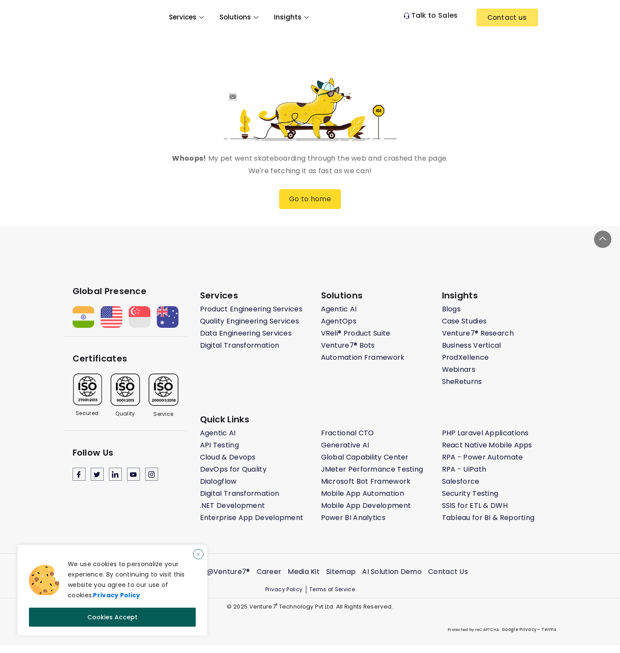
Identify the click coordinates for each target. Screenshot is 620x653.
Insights (291, 17)
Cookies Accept (112, 617)
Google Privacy (518, 629)
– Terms (546, 629)
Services (186, 17)
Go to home (310, 199)
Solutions (238, 17)
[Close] (198, 554)
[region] (112, 590)
